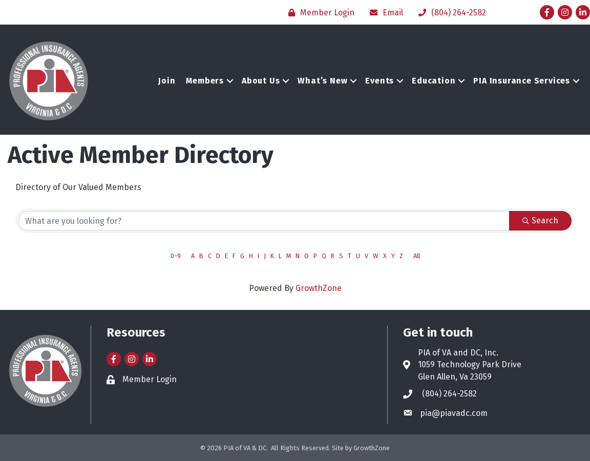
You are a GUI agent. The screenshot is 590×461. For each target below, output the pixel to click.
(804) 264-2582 (449, 394)
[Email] (384, 12)
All (416, 256)
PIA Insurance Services (521, 81)
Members (205, 81)
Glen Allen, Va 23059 (455, 377)
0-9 (176, 256)
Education (433, 81)
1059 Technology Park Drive (469, 364)
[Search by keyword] (264, 220)
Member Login (149, 379)
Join (166, 81)
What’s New (322, 81)
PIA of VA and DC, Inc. (458, 353)
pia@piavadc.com (454, 413)
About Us (261, 81)
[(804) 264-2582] (449, 12)
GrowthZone (319, 288)
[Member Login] (318, 12)
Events (379, 81)
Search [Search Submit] (540, 220)
